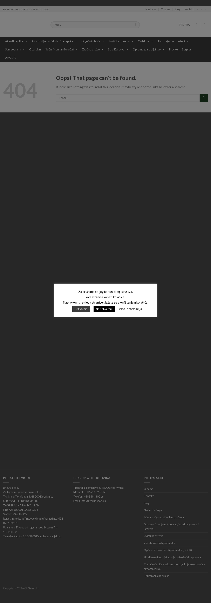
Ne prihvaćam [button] (104, 309)
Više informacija (130, 309)
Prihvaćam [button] (81, 309)
